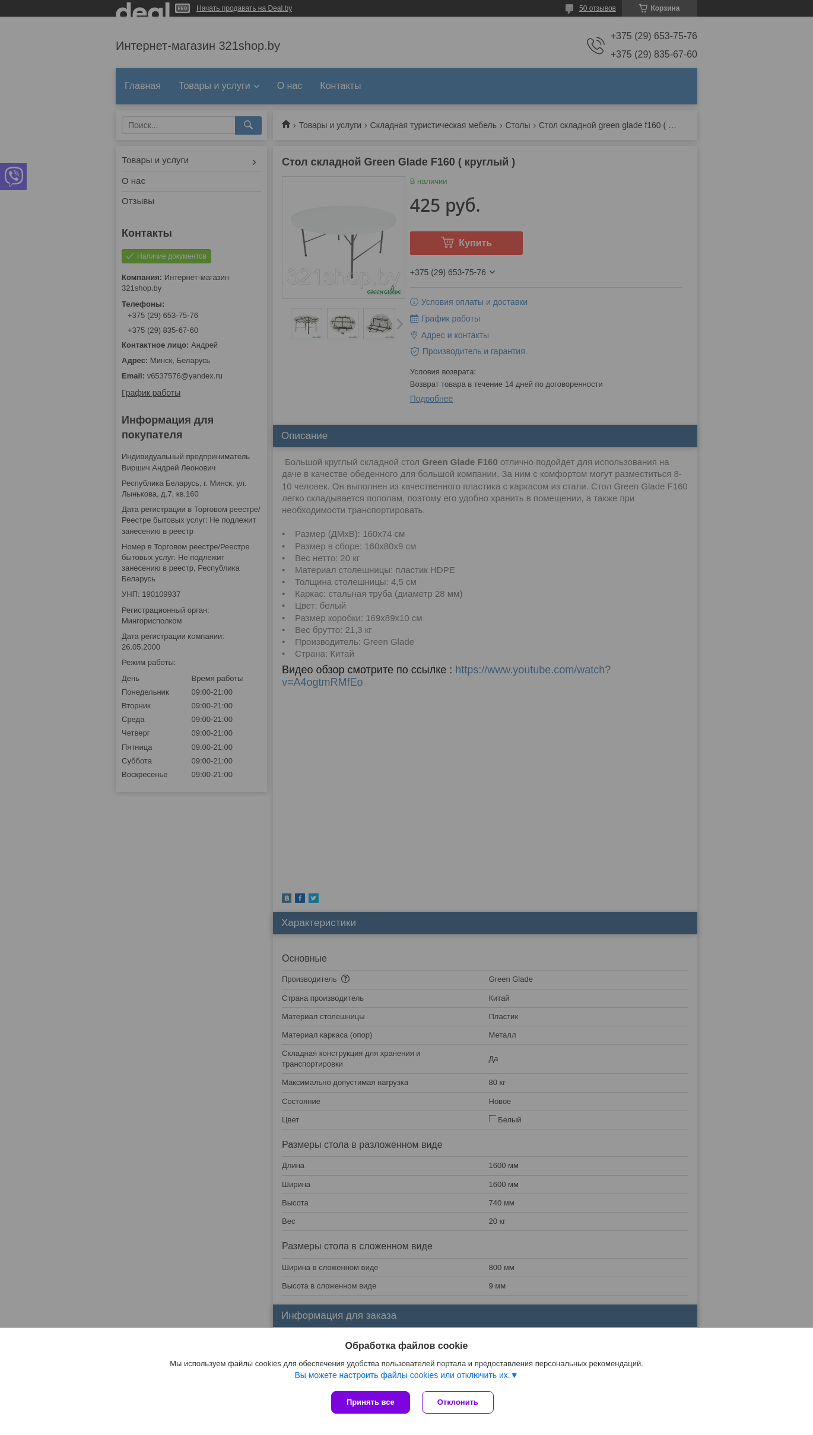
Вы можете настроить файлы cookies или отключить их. (402, 1375)
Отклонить (457, 1402)
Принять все (371, 1402)
